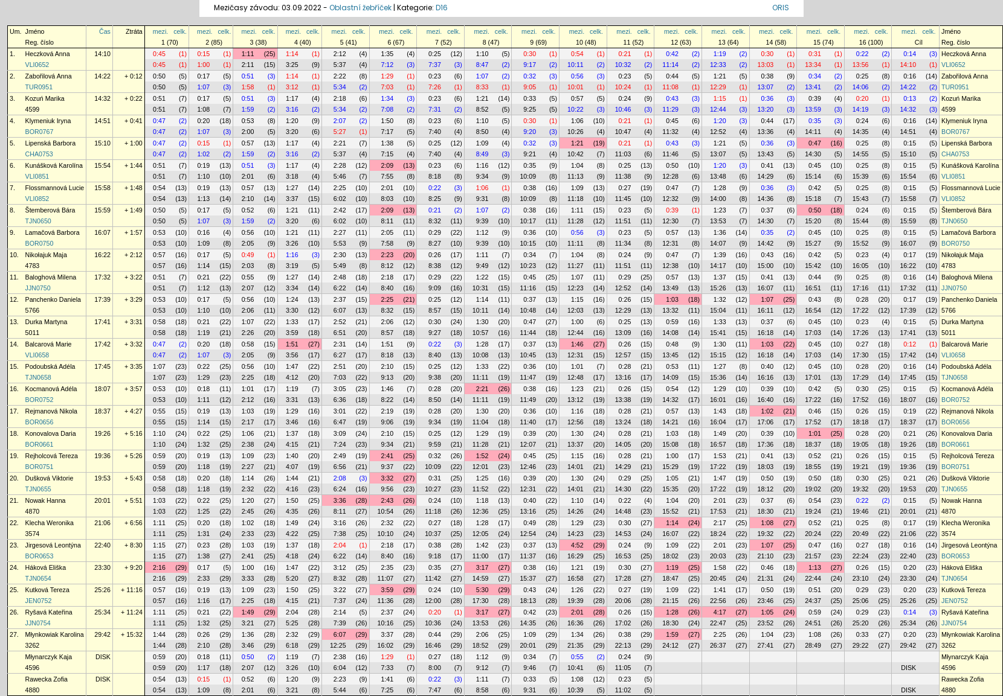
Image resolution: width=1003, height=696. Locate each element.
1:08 (203, 109)
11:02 (623, 690)
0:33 (529, 98)
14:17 (718, 265)
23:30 (102, 567)
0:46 (814, 411)
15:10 (102, 143)
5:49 (340, 265)
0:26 (434, 254)
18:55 (813, 466)
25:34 (102, 612)
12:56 (575, 422)
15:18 (813, 198)
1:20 (292, 120)
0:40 (767, 366)
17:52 (861, 399)
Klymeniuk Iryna (48, 120)
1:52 (482, 455)
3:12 (292, 87)
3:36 (340, 500)
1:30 (482, 321)
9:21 (529, 154)
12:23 (575, 288)
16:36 (575, 623)
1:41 (720, 589)
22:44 (813, 578)
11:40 (528, 422)
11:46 (670, 154)
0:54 (577, 53)
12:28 (670, 176)
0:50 (159, 76)
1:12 (482, 232)
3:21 (248, 623)
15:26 (718, 288)
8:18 (434, 176)
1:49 (720, 433)
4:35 (292, 511)
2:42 (340, 210)
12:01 (480, 466)
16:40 (766, 399)
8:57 (434, 310)
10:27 (433, 489)
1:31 (203, 533)
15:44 (861, 221)
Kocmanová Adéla (51, 388)
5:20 (292, 578)
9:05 (529, 87)
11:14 (670, 64)
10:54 (386, 511)
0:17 (203, 76)
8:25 (434, 198)
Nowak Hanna (45, 500)
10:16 (386, 623)
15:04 (718, 310)
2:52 (340, 321)
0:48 (672, 344)
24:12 (670, 645)
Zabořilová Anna (48, 76)
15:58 (102, 187)
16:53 (623, 556)
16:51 (813, 288)
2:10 (248, 198)
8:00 (434, 667)
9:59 (434, 444)
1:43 (720, 411)
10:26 (575, 131)
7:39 (340, 623)
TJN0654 (38, 578)
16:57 (718, 444)
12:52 (718, 131)
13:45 (670, 355)
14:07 (718, 243)
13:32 (670, 310)
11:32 (670, 131)
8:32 (434, 221)
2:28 (340, 165)
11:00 (480, 556)
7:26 (434, 87)
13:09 (623, 332)
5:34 (340, 87)
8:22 (387, 399)
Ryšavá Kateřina (49, 612)
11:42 (433, 578)
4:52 (577, 545)
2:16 (159, 567)
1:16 (482, 165)
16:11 (766, 310)
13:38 (623, 399)
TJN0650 (38, 221)
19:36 (102, 455)
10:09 (528, 176)
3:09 (340, 433)
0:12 (909, 344)
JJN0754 (38, 623)
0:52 (248, 210)
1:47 (292, 366)
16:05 (861, 265)
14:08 (670, 332)
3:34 (292, 288)
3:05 (340, 388)
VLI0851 (37, 176)
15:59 (102, 210)
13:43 (766, 154)
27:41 (766, 645)
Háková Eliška (45, 567)
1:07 (482, 76)
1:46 (577, 344)
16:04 (718, 422)
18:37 (102, 411)
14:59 (480, 578)
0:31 (814, 53)
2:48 (340, 277)
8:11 (387, 221)
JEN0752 (38, 600)
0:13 (909, 98)
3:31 (292, 399)
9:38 (434, 377)
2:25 (340, 187)
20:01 (102, 500)
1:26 (577, 589)
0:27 (625, 187)
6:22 (340, 288)
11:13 (575, 176)
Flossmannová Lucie (55, 187)
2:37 (340, 299)
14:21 (670, 422)
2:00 (248, 131)
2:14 (340, 612)
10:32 (623, 64)
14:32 (102, 98)
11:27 (575, 265)
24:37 (813, 600)
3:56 (292, 355)
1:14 (292, 53)
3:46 (292, 422)
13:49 (670, 288)
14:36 (766, 198)
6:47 (340, 422)
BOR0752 (39, 399)
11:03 (623, 154)
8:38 (434, 265)
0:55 (248, 277)
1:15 (720, 98)
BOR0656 (39, 422)
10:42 (575, 154)
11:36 (386, 600)
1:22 (482, 277)
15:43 (861, 198)
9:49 (482, 265)
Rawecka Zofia (46, 679)
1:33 (292, 321)
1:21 (720, 76)
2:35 (387, 567)
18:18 (861, 422)
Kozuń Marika (45, 98)
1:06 (577, 120)
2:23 (387, 254)
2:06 (248, 310)
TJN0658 (38, 377)
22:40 (102, 545)
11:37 (528, 556)
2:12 (340, 53)
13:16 (623, 377)
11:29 (670, 109)
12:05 (480, 533)
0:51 (248, 76)
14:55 (861, 154)
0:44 (672, 76)
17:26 (861, 332)
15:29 (670, 466)
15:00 (766, 265)
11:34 (623, 243)
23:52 (766, 623)
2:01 (248, 176)
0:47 (159, 120)
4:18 (292, 556)
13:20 (766, 109)
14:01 (575, 466)
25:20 (861, 623)
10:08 (480, 355)
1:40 (292, 455)
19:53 (102, 478)
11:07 (386, 578)
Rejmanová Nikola (51, 411)
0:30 (529, 53)
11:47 (528, 377)
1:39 (720, 254)
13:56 (861, 64)
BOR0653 (39, 556)
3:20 (292, 131)
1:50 (387, 120)
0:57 (577, 98)
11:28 (575, 221)
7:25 (387, 690)
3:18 (292, 176)
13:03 (766, 64)
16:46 (433, 645)
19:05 (861, 444)
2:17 (248, 422)
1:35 (387, 53)
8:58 (482, 690)
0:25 (434, 53)
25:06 (861, 600)
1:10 (482, 53)
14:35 (861, 131)
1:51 (292, 344)
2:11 (248, 64)
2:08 (340, 478)
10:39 (575, 690)
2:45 (248, 511)
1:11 (248, 53)
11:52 (480, 489)
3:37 (292, 198)
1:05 (672, 478)
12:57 (623, 355)
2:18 (340, 98)
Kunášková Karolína (54, 165)
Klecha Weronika (49, 522)
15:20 (813, 221)
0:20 (862, 98)
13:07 (766, 87)
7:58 (387, 243)
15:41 (718, 332)
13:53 (718, 221)
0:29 (434, 232)
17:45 (102, 366)
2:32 (248, 489)
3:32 (387, 478)
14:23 (575, 533)
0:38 (767, 76)
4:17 (720, 612)
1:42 (482, 545)
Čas (105, 31)
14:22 (102, 76)
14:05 (623, 444)
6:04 (340, 667)
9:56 (387, 489)
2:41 (387, 455)
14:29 (766, 176)
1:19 (720, 53)
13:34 (813, 64)
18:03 (766, 466)
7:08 (387, 109)
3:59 (292, 332)
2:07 (340, 120)
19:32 (861, 489)
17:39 (102, 299)
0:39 (814, 98)
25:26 (102, 589)
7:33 (387, 667)
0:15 (203, 53)
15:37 (528, 578)
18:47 (670, 578)
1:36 (720, 232)
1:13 (203, 198)
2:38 (248, 444)
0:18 (203, 388)
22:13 (623, 645)
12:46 (528, 466)
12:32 (670, 198)
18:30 (766, 511)
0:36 (767, 98)
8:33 (482, 87)
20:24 (813, 533)
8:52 (482, 109)
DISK (103, 656)
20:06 (623, 600)
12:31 (670, 243)
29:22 (861, 645)
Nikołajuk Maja (46, 254)
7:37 (434, 64)
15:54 (102, 165)
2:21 (340, 143)
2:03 (248, 265)
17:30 (861, 355)
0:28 (862, 299)
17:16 (861, 288)
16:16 (766, 377)
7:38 (340, 533)
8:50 (482, 131)
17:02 (623, 623)
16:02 (386, 645)
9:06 (387, 422)
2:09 (387, 165)
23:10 (861, 578)
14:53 (623, 533)
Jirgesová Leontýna (53, 545)
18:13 (528, 600)
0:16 (909, 76)
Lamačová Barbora (52, 232)
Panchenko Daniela (53, 299)
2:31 (340, 344)
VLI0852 (37, 198)
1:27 (292, 187)
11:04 (480, 422)
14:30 (813, 154)
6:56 (340, 466)
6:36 (340, 399)
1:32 (720, 299)
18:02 (670, 556)
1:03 (672, 299)
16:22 (102, 254)
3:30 (292, 310)
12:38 (670, 265)
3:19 (292, 265)
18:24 (718, 533)
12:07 (528, 444)
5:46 (340, 176)
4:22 (292, 533)
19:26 (102, 433)
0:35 (814, 120)
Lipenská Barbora (50, 143)
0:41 (767, 165)
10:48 (528, 310)
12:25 (338, 645)
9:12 (482, 667)
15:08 (670, 444)
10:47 (623, 131)
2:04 (340, 545)
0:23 (434, 76)
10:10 (386, 533)
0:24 (625, 98)
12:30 (670, 221)
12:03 (575, 310)
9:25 (529, 109)
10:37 (433, 533)
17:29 (861, 377)
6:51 (340, 332)
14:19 (861, 109)
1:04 (577, 165)
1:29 (387, 76)
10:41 (575, 667)
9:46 (529, 667)
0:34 (814, 76)
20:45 (718, 578)
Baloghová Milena (51, 277)
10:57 (480, 332)
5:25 (292, 623)
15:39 (861, 176)
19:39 (575, 600)
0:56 (577, 76)
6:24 (340, 489)
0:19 (203, 165)
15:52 (861, 243)
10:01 (575, 87)
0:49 (248, 254)
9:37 (387, 466)
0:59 (672, 321)
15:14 (813, 176)
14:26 (575, 511)
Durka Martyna (46, 321)
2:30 (340, 254)
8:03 (387, 198)
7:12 (387, 64)
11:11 (575, 243)
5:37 (340, 64)
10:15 (528, 243)
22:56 (718, 600)
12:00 (433, 600)
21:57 (813, 556)
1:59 (248, 109)
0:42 (672, 53)
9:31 (482, 198)
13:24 (623, 422)
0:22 (862, 53)
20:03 (718, 556)
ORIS (780, 7)
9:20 (529, 131)
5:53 (340, 243)
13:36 (766, 131)
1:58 (248, 87)
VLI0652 (37, 64)
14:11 (813, 131)
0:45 (159, 53)
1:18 (203, 466)
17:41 (102, 321)
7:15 (387, 154)
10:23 (528, 265)
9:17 (529, 64)
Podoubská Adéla (50, 366)
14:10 (102, 53)
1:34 (387, 98)
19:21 (861, 466)
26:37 (718, 645)
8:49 (482, 154)
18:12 (766, 489)
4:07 (292, 466)
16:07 (102, 232)
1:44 (292, 478)
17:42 (102, 344)
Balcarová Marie (48, 344)
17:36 (766, 444)
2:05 (387, 232)
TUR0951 (39, 87)
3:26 (292, 243)
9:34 (482, 176)
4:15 (292, 444)
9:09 (434, 288)
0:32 (529, 76)
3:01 (340, 411)
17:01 (813, 377)
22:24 (861, 556)
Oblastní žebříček (360, 7)
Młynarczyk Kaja (49, 656)
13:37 (575, 444)
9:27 (434, 332)
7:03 (387, 87)
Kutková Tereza (47, 589)
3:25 (292, 64)
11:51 (623, 221)
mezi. (160, 31)
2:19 (387, 411)
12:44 (718, 109)
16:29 (575, 556)
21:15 (670, 600)
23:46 (766, 600)
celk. (180, 31)
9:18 (434, 556)
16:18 (766, 332)
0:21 (625, 53)
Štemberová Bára (50, 210)
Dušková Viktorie (49, 478)
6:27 (340, 355)
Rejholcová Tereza (51, 455)
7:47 (434, 690)
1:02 (203, 154)
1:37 (720, 277)
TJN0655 (38, 489)
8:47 (482, 64)
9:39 (482, 221)
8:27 (434, 243)
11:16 (528, 288)
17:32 (102, 277)
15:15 (718, 355)
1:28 (720, 187)
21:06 (102, 522)
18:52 (480, 645)
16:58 (575, 578)
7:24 (340, 444)
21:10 (766, 556)
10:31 (480, 288)
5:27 (340, 131)
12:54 (528, 533)
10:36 (433, 623)
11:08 (670, 87)
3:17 (482, 567)
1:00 (203, 64)
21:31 (766, 578)
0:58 (159, 321)
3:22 (340, 589)
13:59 (813, 109)
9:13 (387, 377)
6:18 (292, 645)
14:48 (623, 511)
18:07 (102, 388)
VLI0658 (37, 355)
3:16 (292, 109)
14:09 (670, 377)
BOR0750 (39, 243)
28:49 (813, 645)
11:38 (623, 176)
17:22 (861, 310)
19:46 (861, 511)
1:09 (482, 143)
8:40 (387, 288)
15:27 (813, 243)
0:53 (248, 120)
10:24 (623, 87)
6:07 (340, 310)
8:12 (387, 265)
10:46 (623, 109)
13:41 (813, 87)
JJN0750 (38, 288)
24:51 (813, 623)
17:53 (718, 511)
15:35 (670, 489)
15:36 (718, 377)
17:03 (813, 332)
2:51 (340, 366)
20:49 (861, 533)
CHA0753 (39, 154)
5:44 (340, 690)
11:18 (575, 198)
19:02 (813, 489)
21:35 (575, 645)
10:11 (575, 64)
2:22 (340, 76)
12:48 (575, 377)
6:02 (340, 198)
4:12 (292, 377)
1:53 (720, 455)
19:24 (813, 511)
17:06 (766, 422)
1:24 (292, 299)
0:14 (909, 53)
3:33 (248, 578)
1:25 (482, 478)
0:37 (767, 210)
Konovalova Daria (50, 433)
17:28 (623, 578)
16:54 (813, 310)
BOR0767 (39, 131)
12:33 (718, 64)
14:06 (861, 87)
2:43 (387, 500)
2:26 (248, 332)
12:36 (480, 511)
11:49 (528, 399)
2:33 (248, 533)
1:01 (577, 366)
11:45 (623, 198)
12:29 (718, 87)
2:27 (340, 232)
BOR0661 (39, 444)
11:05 (623, 667)
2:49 (340, 455)
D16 (442, 7)
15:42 (813, 265)
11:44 (528, 332)
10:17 (528, 221)
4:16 (292, 489)
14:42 (766, 243)
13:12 (575, 399)
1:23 (720, 210)
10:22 (575, 109)
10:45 (528, 355)
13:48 (718, 176)
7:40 (434, 131)
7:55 (387, 176)
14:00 (718, 198)
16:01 (718, 399)
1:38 (387, 143)
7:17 (387, 131)
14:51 (102, 120)
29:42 (102, 634)
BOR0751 (39, 466)
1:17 (292, 98)
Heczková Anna (47, 53)
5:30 (482, 589)
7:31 (434, 109)
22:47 (718, 623)
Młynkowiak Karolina (54, 634)
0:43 (672, 98)
